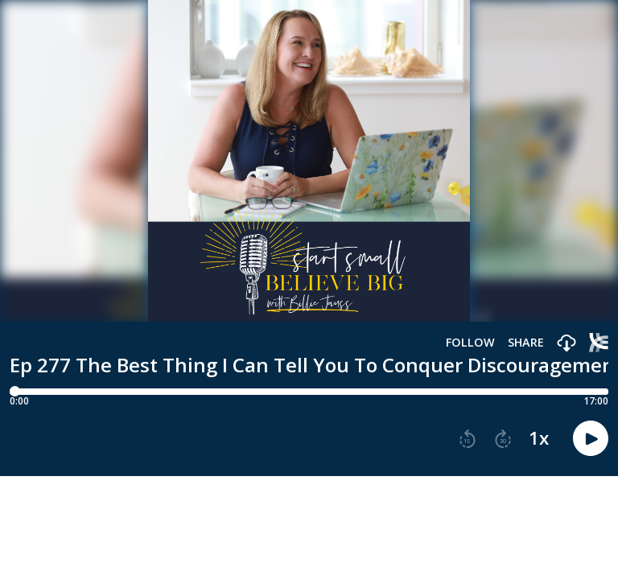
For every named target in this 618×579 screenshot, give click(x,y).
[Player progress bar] (309, 391)
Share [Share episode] (526, 342)
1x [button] (539, 438)
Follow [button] (470, 342)
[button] (566, 344)
